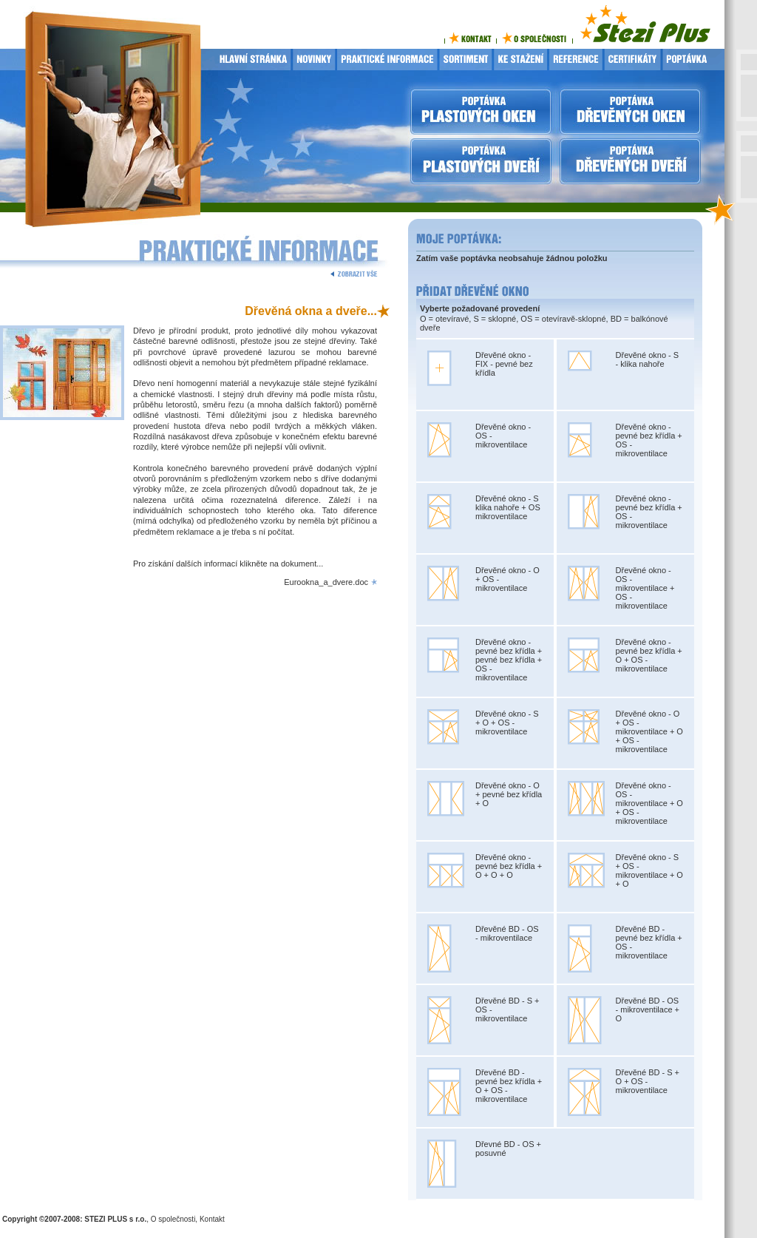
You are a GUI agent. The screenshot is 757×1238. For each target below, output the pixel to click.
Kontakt (212, 1219)
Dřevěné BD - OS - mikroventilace (507, 933)
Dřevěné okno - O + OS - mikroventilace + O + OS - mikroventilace (649, 731)
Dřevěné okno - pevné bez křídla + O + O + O (508, 866)
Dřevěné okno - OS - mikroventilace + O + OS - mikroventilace (649, 803)
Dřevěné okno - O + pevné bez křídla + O (508, 794)
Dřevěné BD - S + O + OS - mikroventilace (648, 1081)
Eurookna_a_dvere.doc (326, 582)
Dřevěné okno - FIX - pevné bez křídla (504, 364)
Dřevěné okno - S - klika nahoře (647, 359)
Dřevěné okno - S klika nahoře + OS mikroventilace (507, 507)
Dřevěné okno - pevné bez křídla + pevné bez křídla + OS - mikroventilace (508, 659)
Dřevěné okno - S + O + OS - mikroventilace (507, 722)
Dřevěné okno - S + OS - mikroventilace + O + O (649, 870)
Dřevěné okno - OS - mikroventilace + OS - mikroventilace (645, 588)
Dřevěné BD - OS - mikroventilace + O (648, 1009)
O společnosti (173, 1219)
